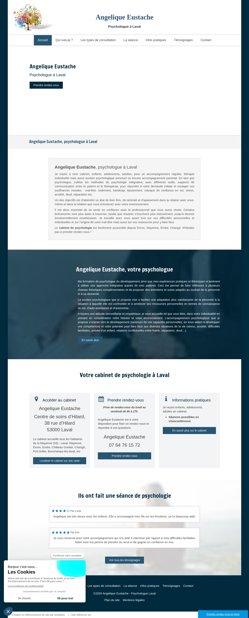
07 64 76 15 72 (124, 445)
